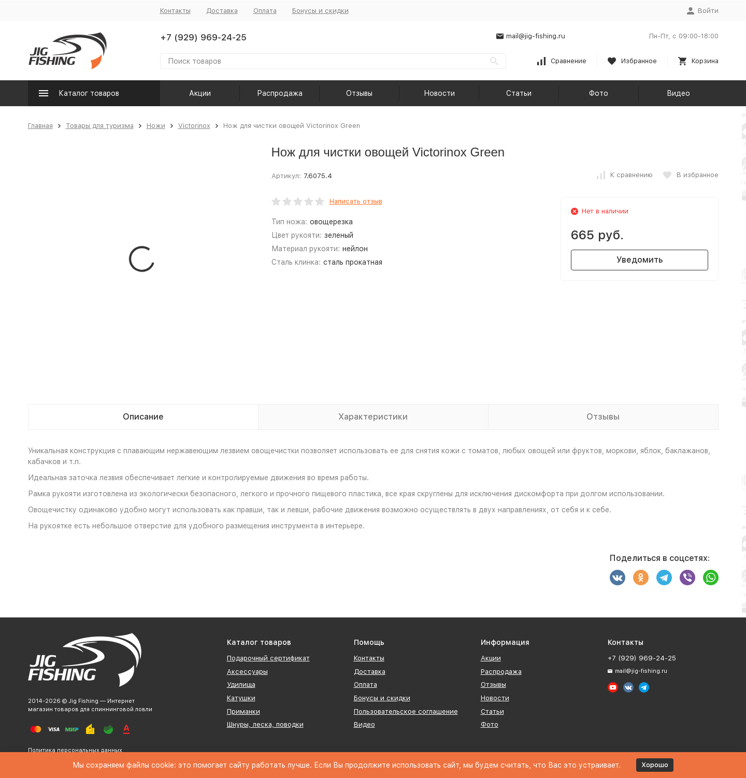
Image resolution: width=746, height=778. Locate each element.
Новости (439, 93)
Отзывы (359, 93)
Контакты (175, 11)
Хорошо (654, 765)
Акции (200, 93)
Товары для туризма (100, 125)
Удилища (241, 684)
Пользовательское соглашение (406, 711)
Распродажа (280, 93)
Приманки (243, 711)
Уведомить (639, 260)
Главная (40, 125)
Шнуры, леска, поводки (265, 724)
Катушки (241, 698)
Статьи (519, 93)
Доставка (222, 11)
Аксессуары (247, 671)
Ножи (156, 125)
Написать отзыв (355, 201)
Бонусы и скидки (320, 11)
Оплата (265, 11)
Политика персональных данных (75, 750)
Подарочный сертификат (268, 658)
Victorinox (194, 125)
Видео (678, 93)
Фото (598, 93)
